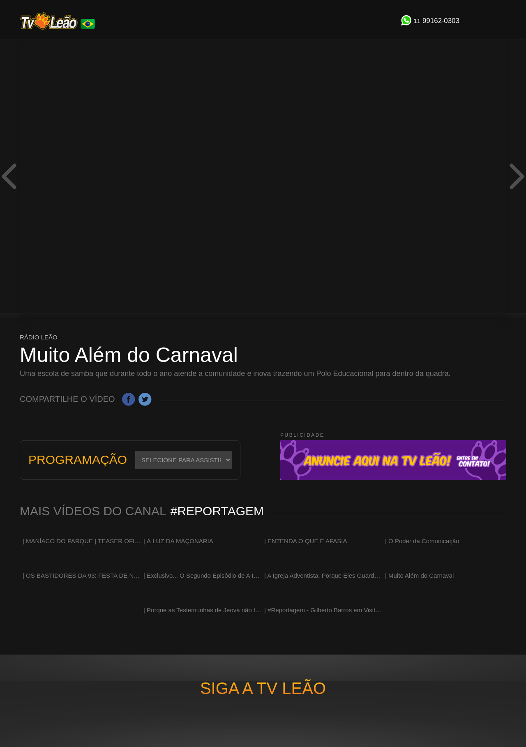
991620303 (436, 21)
